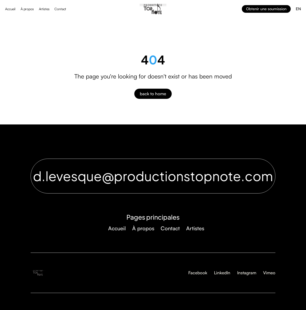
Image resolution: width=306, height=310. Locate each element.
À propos (27, 9)
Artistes (44, 9)
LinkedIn (222, 272)
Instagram (246, 272)
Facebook (197, 272)
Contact (60, 9)
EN (298, 8)
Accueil (10, 9)
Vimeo (269, 272)
